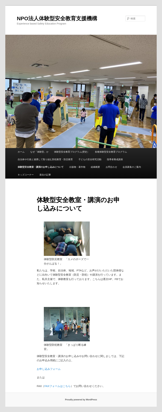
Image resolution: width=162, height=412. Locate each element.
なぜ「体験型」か (39, 151)
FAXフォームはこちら (58, 386)
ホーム (21, 151)
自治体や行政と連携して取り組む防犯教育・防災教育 (45, 159)
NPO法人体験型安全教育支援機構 (57, 18)
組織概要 (95, 167)
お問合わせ (111, 167)
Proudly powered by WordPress (81, 399)
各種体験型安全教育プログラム (111, 151)
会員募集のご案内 (132, 167)
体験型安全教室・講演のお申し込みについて (41, 167)
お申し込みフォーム (49, 368)
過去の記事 (45, 174)
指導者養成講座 (115, 159)
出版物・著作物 (77, 167)
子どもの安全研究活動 (89, 159)
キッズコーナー (26, 174)
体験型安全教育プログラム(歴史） (71, 151)
